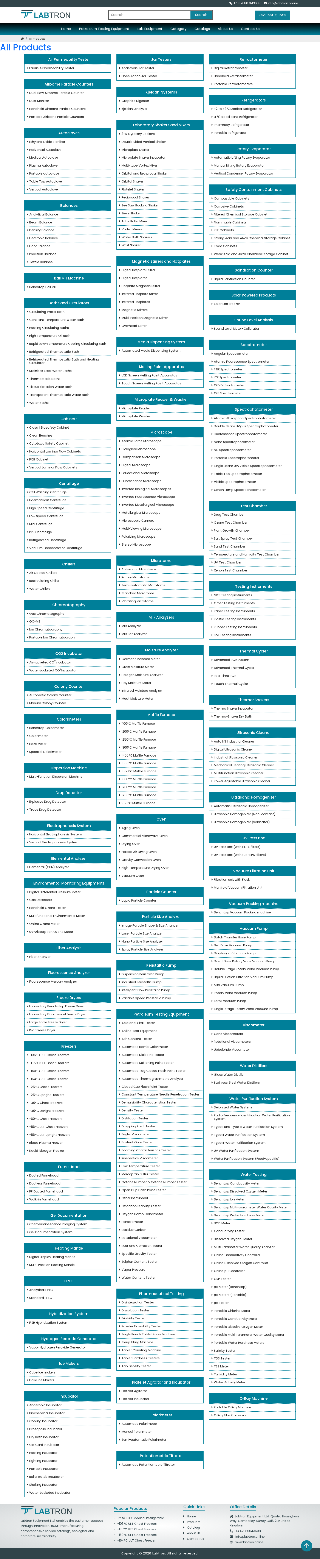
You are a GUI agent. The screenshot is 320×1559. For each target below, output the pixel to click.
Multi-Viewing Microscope (139, 529)
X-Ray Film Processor (228, 1415)
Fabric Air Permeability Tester (49, 68)
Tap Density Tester (134, 1366)
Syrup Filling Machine (135, 1342)
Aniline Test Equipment (137, 1031)
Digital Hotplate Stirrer (136, 270)
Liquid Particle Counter (136, 900)
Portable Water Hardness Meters (237, 1343)
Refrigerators (252, 100)
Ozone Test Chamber (228, 522)
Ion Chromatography (43, 629)
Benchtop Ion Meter (227, 1199)
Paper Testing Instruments (232, 611)
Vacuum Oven (130, 876)
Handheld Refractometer (231, 76)
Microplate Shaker (133, 150)
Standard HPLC (38, 1298)
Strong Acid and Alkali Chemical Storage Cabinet (250, 238)
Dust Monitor (37, 101)
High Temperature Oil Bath (47, 336)
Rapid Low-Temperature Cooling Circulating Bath (65, 344)
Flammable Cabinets (228, 222)
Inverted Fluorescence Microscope (146, 497)
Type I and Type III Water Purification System (246, 1127)
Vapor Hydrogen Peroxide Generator (55, 1347)
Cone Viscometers (226, 1034)
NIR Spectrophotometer (230, 450)
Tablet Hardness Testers (138, 1358)
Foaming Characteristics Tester (144, 1150)
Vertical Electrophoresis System (51, 842)
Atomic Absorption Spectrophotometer (243, 418)
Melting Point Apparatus (160, 366)
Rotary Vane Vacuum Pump (233, 993)
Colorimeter (36, 736)
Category (178, 28)
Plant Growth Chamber (230, 530)
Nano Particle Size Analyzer (140, 941)
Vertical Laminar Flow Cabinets (51, 467)
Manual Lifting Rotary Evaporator (237, 165)
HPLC (67, 1281)
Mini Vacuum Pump (227, 985)
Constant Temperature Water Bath (54, 320)
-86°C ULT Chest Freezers (46, 1127)
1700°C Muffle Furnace (136, 787)
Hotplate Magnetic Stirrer (138, 286)
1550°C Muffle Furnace (136, 771)
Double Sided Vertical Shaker (141, 142)
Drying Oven (128, 844)
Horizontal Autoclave (43, 150)
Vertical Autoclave (41, 189)
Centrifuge (67, 483)
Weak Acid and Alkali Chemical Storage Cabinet (249, 254)
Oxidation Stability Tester (139, 1206)
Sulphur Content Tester (137, 1262)
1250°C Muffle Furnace (136, 739)
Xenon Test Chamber (228, 570)
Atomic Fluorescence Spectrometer (239, 362)
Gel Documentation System (49, 1232)
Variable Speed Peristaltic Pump (144, 998)
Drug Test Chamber (227, 515)
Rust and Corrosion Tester (139, 1246)
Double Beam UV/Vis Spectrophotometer (244, 426)
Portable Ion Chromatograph (50, 637)
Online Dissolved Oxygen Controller (239, 1263)
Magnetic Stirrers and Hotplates (160, 261)
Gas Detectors (38, 900)
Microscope (160, 432)
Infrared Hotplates (133, 302)
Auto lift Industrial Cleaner (232, 741)
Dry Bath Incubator (42, 1437)
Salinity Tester (222, 1351)
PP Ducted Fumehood (44, 1191)
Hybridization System (67, 1313)
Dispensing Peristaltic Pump (140, 974)
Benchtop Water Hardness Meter (237, 1215)
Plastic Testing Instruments (233, 619)
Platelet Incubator (133, 1399)
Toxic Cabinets (223, 246)
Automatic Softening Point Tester (145, 1063)
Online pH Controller (227, 1271)
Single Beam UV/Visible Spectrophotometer (246, 466)
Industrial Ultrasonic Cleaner (233, 757)
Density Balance (39, 230)
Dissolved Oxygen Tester (231, 1239)
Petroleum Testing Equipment (104, 28)
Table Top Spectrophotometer (236, 474)
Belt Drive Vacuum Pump (231, 945)
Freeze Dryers (67, 997)
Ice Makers (68, 1363)
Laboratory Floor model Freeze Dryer (55, 1014)
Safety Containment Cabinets (252, 189)
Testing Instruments (252, 586)
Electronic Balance (41, 238)
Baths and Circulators (67, 303)
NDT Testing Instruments (231, 595)
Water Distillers (252, 1065)
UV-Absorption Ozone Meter (49, 932)
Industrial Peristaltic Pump (139, 982)
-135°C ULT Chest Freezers (47, 1063)
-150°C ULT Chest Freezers (47, 1071)
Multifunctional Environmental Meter (55, 916)
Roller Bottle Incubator (44, 1477)
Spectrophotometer (252, 409)
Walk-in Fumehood (42, 1199)
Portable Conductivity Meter (233, 1319)
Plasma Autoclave (41, 165)
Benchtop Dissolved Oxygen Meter (238, 1191)
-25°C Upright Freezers (44, 1095)
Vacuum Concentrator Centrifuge (53, 548)
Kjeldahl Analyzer (132, 109)
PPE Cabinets (222, 230)
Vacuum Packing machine (252, 903)
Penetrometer (130, 1222)
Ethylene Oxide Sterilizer (45, 142)
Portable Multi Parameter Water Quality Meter (247, 1335)
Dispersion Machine (67, 768)
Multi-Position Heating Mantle (50, 1265)
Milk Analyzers (160, 617)
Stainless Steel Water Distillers (235, 1083)
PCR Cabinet (36, 459)
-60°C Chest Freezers (43, 1119)
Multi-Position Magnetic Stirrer (142, 318)
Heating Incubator (41, 1453)
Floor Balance (37, 246)
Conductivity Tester (227, 1231)
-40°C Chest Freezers (44, 1103)
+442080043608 (248, 1531)
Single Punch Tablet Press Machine (146, 1334)
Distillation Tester (132, 1118)
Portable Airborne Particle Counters (54, 117)
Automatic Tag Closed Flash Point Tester (151, 1071)
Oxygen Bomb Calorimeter (140, 1214)
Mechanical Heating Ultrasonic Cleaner (242, 765)
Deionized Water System (231, 1107)
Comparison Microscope (138, 457)
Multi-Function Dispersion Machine (53, 777)
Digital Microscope (133, 465)
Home (66, 28)
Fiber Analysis (68, 947)
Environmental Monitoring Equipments (68, 883)
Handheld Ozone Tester (45, 908)
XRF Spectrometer (226, 393)
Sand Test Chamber (227, 546)
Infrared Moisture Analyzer (139, 691)
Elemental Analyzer (68, 858)
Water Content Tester (136, 1278)
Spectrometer (252, 344)
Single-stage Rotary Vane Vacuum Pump (244, 1009)
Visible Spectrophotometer (233, 482)
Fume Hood (68, 1166)
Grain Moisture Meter (135, 667)
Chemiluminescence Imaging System (56, 1224)
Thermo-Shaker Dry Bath (231, 716)
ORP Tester (220, 1279)
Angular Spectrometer (229, 354)
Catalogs (202, 28)
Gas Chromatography (44, 614)
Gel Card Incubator (42, 1445)
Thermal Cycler (252, 651)
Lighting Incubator (41, 1461)
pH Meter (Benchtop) (228, 1287)
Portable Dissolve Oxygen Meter (236, 1327)
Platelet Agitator (132, 1391)
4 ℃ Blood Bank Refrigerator (234, 117)
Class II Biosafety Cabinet (47, 427)
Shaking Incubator (41, 1485)
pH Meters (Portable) (228, 1295)
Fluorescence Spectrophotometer (238, 434)
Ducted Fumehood (42, 1175)
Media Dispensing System (160, 342)
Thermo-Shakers (252, 699)
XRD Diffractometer (227, 385)
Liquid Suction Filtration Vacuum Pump (242, 977)
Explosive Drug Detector (45, 802)
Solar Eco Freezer (225, 304)
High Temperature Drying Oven (143, 868)
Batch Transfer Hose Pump (233, 937)
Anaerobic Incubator (43, 1405)
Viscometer (252, 1025)
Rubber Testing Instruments (233, 627)
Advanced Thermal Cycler (232, 668)
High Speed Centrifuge (44, 508)
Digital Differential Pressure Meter (52, 892)
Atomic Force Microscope (139, 441)
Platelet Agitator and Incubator (160, 1382)
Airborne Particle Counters (67, 84)
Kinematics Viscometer (137, 1158)
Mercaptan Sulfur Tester (138, 1174)
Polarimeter (160, 1415)
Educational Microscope (138, 473)
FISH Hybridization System (46, 1323)
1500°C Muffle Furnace (136, 763)
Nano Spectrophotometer (232, 442)
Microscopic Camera (135, 521)
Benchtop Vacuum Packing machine (240, 912)
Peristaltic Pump (160, 965)
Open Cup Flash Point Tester (141, 1190)
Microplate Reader (133, 408)
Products (191, 1522)
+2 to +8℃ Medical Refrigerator (236, 109)
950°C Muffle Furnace (136, 803)
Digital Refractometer (228, 68)
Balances (68, 205)
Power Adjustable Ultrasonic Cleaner (240, 781)
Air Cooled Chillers (41, 573)
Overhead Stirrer (132, 326)
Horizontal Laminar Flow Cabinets (53, 451)
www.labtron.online (249, 1542)
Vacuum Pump (252, 928)
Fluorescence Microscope (139, 481)
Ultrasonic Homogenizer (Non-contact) (242, 814)
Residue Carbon (131, 1230)
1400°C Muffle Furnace (136, 755)
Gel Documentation (67, 1215)
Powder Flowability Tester (139, 1326)
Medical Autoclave (41, 157)
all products (37, 39)
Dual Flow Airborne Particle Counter (54, 93)
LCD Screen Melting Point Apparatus (147, 375)
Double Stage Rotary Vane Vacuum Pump (244, 969)
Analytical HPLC (39, 1290)
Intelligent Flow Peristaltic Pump (143, 990)
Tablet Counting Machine (139, 1350)
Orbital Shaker (130, 181)
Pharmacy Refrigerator (229, 125)
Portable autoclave (42, 173)
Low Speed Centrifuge (44, 516)
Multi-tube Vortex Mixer (137, 165)
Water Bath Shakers (134, 237)
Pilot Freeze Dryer (40, 1030)
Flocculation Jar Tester (137, 76)
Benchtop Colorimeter (44, 728)
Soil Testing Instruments (230, 635)
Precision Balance (41, 254)
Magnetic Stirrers (132, 310)
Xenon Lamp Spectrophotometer (238, 490)
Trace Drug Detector (43, 809)
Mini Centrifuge (39, 524)
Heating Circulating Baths (47, 328)
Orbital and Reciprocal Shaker (142, 173)
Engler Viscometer (133, 1134)
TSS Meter (219, 1366)
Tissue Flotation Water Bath (48, 387)
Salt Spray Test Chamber (231, 538)
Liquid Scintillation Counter (232, 279)
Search (201, 14)
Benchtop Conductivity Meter (235, 1183)
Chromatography (67, 604)
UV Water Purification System (234, 1151)
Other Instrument (132, 1198)
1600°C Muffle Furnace (136, 779)
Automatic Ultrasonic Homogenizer (239, 806)
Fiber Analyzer (38, 957)
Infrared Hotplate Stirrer (137, 294)
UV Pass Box (252, 838)
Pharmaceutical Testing (160, 1293)
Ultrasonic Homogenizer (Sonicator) (240, 822)
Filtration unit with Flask (230, 880)
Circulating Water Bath (45, 312)
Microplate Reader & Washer (160, 399)
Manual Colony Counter (45, 703)
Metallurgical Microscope (139, 513)
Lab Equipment (149, 28)
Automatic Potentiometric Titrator (146, 1465)
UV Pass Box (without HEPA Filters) (238, 855)
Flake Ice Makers (39, 1380)
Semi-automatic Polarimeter (141, 1440)
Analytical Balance (41, 214)
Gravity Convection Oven (139, 860)
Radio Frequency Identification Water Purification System (250, 1117)
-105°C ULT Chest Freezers (47, 1055)
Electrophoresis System (68, 825)
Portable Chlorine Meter (230, 1311)
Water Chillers (38, 589)
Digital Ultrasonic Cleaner (231, 749)
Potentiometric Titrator (160, 1455)
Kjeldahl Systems (160, 92)
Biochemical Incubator (45, 1413)
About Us (225, 28)
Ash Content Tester (134, 1039)
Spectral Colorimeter (43, 752)
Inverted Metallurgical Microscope (145, 505)
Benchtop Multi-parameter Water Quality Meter (249, 1207)
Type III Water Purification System (238, 1143)
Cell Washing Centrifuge (46, 492)
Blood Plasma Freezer (44, 1143)
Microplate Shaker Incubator (141, 157)
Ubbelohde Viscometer (230, 1050)
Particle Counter (160, 891)
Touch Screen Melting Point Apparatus (149, 383)
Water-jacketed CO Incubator (51, 670)
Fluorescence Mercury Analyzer (51, 981)
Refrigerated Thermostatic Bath (52, 352)
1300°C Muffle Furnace (136, 747)
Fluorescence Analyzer (67, 972)
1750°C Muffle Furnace (136, 795)
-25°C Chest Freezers (43, 1087)
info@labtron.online (281, 3)
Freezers (68, 1046)
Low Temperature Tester (138, 1166)
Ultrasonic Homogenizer (252, 797)
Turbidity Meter (223, 1374)
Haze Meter (35, 744)
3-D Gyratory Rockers (136, 134)
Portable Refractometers (231, 84)
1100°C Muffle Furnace (136, 724)
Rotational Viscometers (230, 1042)
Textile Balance (39, 262)
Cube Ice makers (40, 1372)
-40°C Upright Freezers (45, 1111)
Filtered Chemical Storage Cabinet (238, 214)
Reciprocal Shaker (133, 197)
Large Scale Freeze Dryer (46, 1022)
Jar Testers (160, 59)
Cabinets (67, 418)
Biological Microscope (136, 449)
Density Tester (130, 1110)
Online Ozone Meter (42, 924)
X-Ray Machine (252, 1398)
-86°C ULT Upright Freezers (47, 1135)
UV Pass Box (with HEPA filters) (235, 847)
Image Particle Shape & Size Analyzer (148, 925)
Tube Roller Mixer (132, 221)
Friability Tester (131, 1318)
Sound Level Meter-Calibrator (234, 329)
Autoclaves (68, 133)
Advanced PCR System (229, 660)
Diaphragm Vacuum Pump (233, 953)
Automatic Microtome (136, 569)
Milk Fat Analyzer (132, 634)
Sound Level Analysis (252, 320)
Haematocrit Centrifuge (45, 500)
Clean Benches (39, 435)
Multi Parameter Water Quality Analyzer (242, 1247)
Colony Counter (68, 686)
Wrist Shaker (129, 245)
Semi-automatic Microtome (141, 585)
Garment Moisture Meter (138, 659)
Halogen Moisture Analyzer (140, 675)
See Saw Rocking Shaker (138, 205)
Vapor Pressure (131, 1270)
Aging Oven (128, 828)
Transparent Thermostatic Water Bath (57, 395)
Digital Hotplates (132, 278)
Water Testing (252, 1174)
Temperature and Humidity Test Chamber (245, 554)
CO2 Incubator (68, 653)
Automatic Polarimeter (137, 1424)
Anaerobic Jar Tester (135, 68)
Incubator (67, 1396)
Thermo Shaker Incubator (232, 708)
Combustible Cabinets (229, 198)
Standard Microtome (135, 593)
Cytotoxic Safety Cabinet (47, 443)
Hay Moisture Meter (134, 683)
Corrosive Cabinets (227, 206)
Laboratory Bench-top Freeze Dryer (54, 1006)
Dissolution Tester (133, 1310)
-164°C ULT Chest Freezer (46, 1079)
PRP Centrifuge (38, 532)
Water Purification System (252, 1098)
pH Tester (219, 1303)
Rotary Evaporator (252, 148)
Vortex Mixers (129, 229)
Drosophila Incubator (43, 1429)
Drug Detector (67, 792)
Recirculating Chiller (42, 581)
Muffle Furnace (160, 714)
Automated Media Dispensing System (149, 351)
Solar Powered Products (252, 295)
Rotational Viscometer (137, 1238)
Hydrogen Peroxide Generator (68, 1338)
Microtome (160, 560)
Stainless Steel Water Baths (48, 371)
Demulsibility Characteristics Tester (146, 1102)
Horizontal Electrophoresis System (53, 834)
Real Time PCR (223, 676)
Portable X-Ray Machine (230, 1407)
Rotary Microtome (133, 577)
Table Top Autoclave (43, 181)
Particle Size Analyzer (160, 916)
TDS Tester (220, 1358)
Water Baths (37, 403)
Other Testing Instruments (232, 603)
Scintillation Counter (252, 270)
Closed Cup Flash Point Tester (142, 1087)
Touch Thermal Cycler (229, 684)
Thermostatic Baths (42, 379)
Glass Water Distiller (227, 1075)
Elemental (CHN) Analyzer (47, 867)
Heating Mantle (67, 1248)
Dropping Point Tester (136, 1126)
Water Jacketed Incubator (47, 1493)
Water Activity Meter (227, 1382)
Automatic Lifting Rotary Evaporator (240, 157)
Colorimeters (67, 719)
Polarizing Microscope (136, 536)
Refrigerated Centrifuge (45, 540)
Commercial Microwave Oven (142, 836)
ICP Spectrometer (225, 377)
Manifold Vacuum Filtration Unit (236, 888)
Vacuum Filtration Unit (252, 871)
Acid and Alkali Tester (136, 1023)
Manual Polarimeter (134, 1432)
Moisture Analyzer (160, 650)
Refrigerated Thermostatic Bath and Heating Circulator (62, 361)
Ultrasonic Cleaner (252, 732)
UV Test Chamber (225, 562)
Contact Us (250, 28)
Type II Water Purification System (237, 1135)
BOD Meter (220, 1223)
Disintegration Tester (135, 1302)
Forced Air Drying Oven (137, 852)
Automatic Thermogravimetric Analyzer (150, 1079)
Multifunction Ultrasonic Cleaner (236, 773)
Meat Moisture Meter (135, 699)
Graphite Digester (133, 101)
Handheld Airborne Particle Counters (55, 109)
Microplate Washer (134, 416)
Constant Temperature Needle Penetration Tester (158, 1094)
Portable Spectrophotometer (234, 458)
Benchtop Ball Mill (40, 287)
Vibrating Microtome (135, 601)
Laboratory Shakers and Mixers (160, 125)
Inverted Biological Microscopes (144, 489)
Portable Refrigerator (228, 133)
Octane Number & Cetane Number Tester (152, 1182)
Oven (160, 819)
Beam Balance (38, 222)
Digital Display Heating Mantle (51, 1257)
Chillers (68, 564)
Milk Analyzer (129, 626)
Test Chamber (252, 506)
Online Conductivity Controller (235, 1255)
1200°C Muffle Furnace (136, 731)
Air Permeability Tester (68, 59)
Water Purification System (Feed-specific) (245, 1159)
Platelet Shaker (130, 189)
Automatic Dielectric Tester (140, 1055)
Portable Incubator (42, 1469)
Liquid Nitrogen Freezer (44, 1151)
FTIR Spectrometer (226, 369)
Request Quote (272, 15)
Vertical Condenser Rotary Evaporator (241, 173)
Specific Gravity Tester (137, 1254)
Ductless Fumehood (42, 1183)
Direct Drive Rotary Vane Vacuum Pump (242, 961)
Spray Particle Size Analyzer (140, 949)
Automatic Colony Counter (48, 695)
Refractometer (252, 59)
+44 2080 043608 (245, 3)
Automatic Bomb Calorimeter (142, 1047)
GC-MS (32, 621)
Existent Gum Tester (135, 1142)
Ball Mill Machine (67, 278)
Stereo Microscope (134, 544)
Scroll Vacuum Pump (228, 1001)
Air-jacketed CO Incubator (48, 662)
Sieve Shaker (129, 213)
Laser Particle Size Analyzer (140, 933)
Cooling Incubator (41, 1421)
